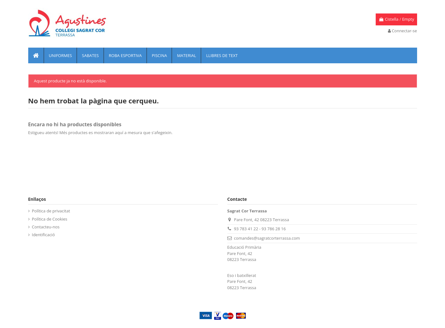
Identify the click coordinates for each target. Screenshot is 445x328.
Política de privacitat (51, 211)
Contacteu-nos (46, 227)
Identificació (43, 234)
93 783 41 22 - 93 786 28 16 (260, 229)
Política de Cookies (49, 219)
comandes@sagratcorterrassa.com (267, 238)
